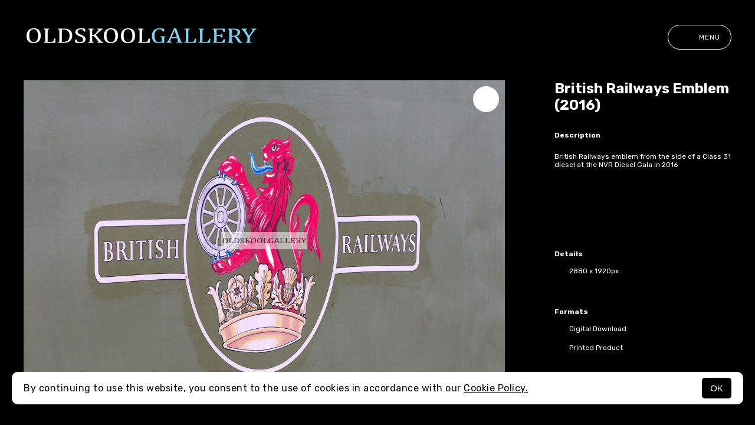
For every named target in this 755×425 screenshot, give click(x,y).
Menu (699, 37)
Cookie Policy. (496, 388)
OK (716, 388)
